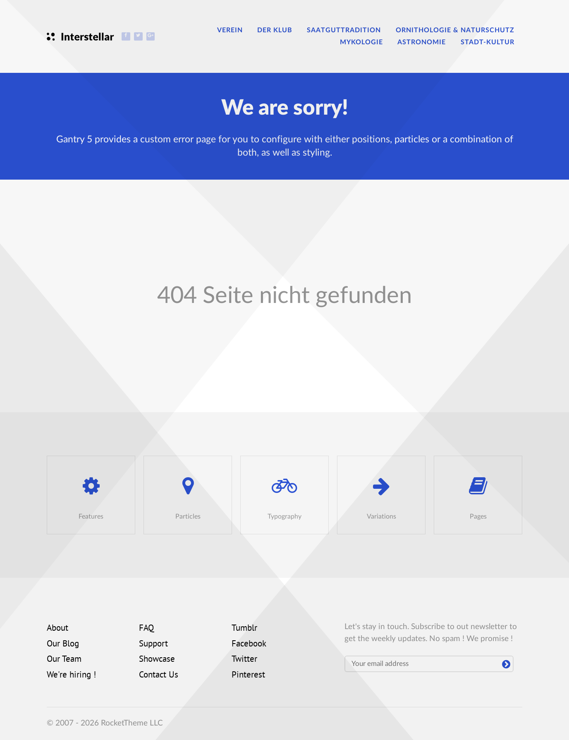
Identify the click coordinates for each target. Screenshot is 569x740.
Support (153, 644)
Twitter (244, 659)
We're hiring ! (71, 675)
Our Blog (63, 644)
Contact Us (158, 675)
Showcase (157, 659)
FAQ (146, 628)
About (57, 628)
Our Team (64, 659)
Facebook (249, 644)
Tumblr (244, 628)
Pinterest (248, 675)
